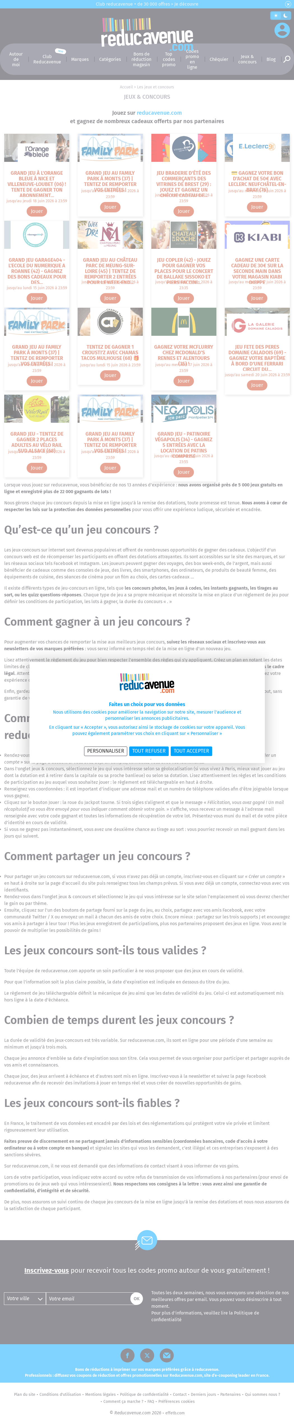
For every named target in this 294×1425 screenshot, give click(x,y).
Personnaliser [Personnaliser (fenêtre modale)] (105, 751)
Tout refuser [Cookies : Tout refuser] (149, 751)
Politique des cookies (166, 759)
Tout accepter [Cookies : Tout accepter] (191, 751)
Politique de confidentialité (131, 759)
